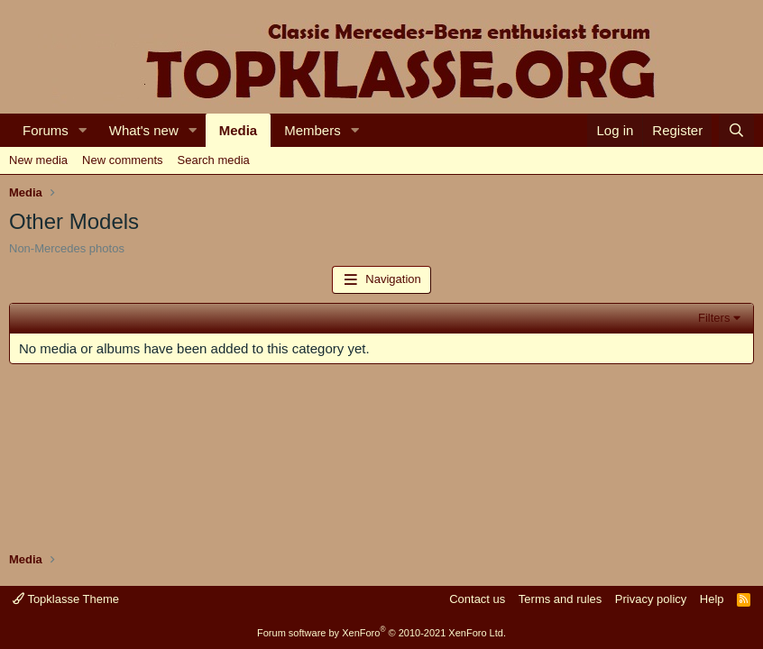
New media (38, 160)
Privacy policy (650, 599)
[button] (83, 130)
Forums (46, 130)
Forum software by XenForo (381, 632)
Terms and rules (560, 599)
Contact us (477, 599)
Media (238, 130)
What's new (144, 130)
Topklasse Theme (66, 599)
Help (712, 599)
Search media (214, 160)
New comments (122, 160)
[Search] (736, 130)
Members (312, 130)
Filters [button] (714, 317)
